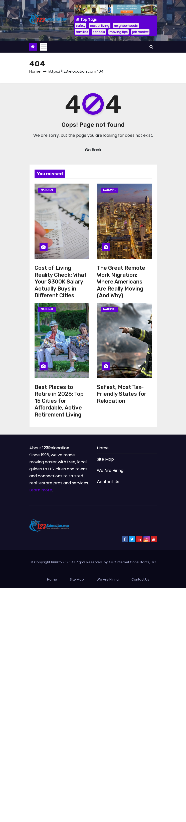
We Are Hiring (110, 470)
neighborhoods (126, 26)
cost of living (99, 26)
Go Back (93, 150)
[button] (151, 46)
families (82, 32)
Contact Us (108, 482)
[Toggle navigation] (43, 47)
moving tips (118, 32)
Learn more (40, 490)
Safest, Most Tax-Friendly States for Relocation (121, 394)
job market (140, 32)
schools (99, 32)
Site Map (105, 459)
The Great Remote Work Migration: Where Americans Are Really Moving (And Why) (121, 281)
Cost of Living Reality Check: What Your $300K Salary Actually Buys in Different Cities (61, 281)
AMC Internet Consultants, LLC (132, 562)
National (47, 190)
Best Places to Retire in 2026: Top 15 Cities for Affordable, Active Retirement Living (59, 401)
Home (35, 71)
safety (80, 26)
